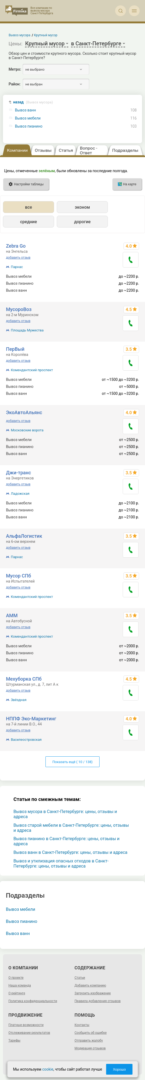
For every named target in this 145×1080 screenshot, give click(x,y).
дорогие (82, 221)
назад (33, 102)
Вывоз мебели (28, 118)
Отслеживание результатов (29, 1033)
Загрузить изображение (93, 993)
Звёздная (18, 700)
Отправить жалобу (89, 1040)
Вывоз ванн (25, 110)
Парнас (17, 267)
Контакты (82, 1025)
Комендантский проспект (32, 370)
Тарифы (14, 1040)
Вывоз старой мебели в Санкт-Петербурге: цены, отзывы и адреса (71, 828)
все (28, 207)
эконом (82, 207)
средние (28, 221)
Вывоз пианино (29, 126)
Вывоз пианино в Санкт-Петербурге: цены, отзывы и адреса (66, 841)
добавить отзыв (18, 257)
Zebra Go (16, 246)
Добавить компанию (90, 985)
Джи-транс (18, 472)
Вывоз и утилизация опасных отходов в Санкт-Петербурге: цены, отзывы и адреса (60, 863)
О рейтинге (16, 993)
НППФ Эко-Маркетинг (31, 718)
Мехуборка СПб (24, 679)
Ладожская (20, 494)
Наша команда (19, 985)
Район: (14, 84)
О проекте (15, 978)
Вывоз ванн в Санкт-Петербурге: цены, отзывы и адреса (70, 852)
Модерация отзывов (90, 1048)
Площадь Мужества (27, 330)
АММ (11, 615)
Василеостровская (26, 740)
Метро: (15, 69)
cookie (47, 1069)
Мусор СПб (18, 576)
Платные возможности (26, 1025)
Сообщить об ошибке (91, 1033)
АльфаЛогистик (24, 536)
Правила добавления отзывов (98, 1001)
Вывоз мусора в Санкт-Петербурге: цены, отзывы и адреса (65, 814)
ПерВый (15, 349)
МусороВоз (18, 309)
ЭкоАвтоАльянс (24, 412)
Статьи (80, 978)
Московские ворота (27, 430)
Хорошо (119, 1069)
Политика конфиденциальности (32, 1001)
